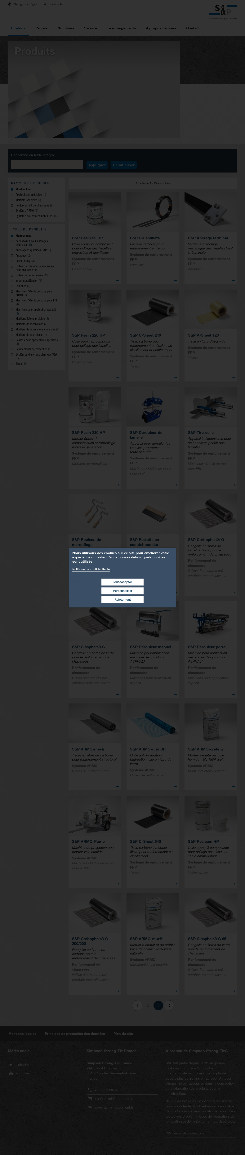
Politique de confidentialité (91, 569)
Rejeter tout (122, 599)
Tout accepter (122, 582)
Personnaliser (122, 591)
